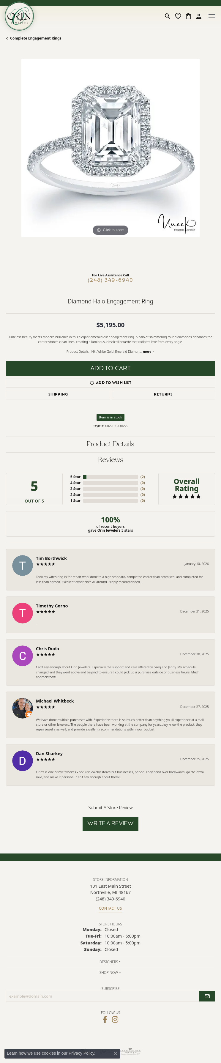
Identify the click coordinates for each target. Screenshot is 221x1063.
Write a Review (110, 824)
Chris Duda (47, 648)
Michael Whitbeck (55, 701)
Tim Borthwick (51, 558)
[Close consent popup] (115, 1053)
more (148, 351)
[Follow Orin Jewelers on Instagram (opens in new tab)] (115, 1019)
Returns (163, 394)
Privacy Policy (81, 1053)
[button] (167, 16)
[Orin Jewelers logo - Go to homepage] (19, 16)
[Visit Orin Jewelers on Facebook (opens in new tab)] (105, 1019)
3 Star (75, 488)
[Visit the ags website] (130, 1051)
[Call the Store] (110, 899)
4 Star (75, 482)
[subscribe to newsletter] (207, 996)
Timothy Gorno (52, 606)
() (143, 476)
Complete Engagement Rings (35, 38)
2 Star (75, 494)
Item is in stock (110, 417)
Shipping (58, 394)
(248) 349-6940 (110, 280)
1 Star (75, 500)
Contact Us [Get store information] (110, 908)
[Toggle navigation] (212, 16)
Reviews (110, 460)
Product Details (110, 444)
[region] (110, 163)
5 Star (75, 476)
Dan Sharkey (49, 753)
